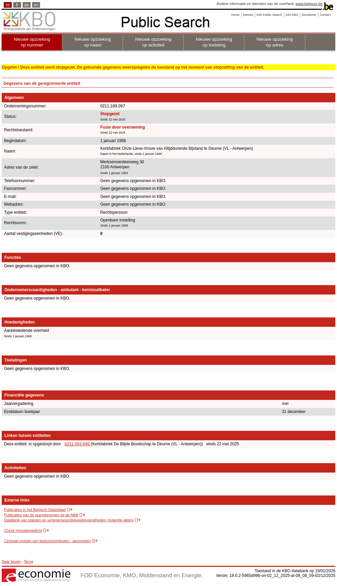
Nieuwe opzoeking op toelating (214, 42)
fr (17, 4)
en (36, 4)
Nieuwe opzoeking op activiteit (153, 42)
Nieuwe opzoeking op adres (274, 42)
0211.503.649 (78, 444)
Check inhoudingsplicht (23, 530)
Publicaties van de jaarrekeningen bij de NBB (41, 515)
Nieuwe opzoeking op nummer (32, 42)
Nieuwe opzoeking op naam (92, 42)
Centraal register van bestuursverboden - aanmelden (47, 541)
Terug (28, 561)
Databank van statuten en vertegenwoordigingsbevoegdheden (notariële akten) (69, 520)
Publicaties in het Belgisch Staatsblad (35, 510)
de (26, 4)
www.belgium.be (309, 4)
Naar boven (11, 561)
